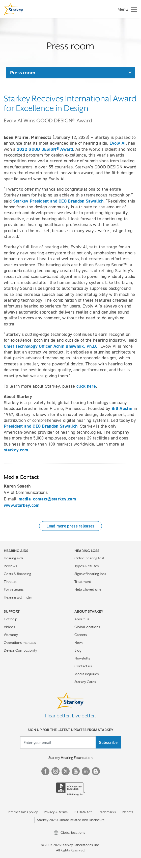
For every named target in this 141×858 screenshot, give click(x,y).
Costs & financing (17, 574)
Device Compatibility (20, 650)
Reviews (10, 566)
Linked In (86, 771)
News (78, 643)
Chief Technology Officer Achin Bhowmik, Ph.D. (50, 346)
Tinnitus (10, 582)
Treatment (82, 582)
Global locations (87, 627)
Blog (77, 650)
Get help (10, 619)
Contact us (83, 666)
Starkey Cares (85, 682)
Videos (9, 627)
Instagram (55, 771)
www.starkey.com (22, 505)
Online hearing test (89, 558)
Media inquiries (86, 674)
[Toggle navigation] (126, 9)
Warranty (11, 635)
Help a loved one (87, 589)
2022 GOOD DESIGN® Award (45, 149)
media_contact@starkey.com (47, 499)
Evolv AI (117, 143)
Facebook (45, 771)
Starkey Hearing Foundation (70, 758)
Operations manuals (20, 643)
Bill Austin (121, 408)
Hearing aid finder (18, 597)
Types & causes (86, 566)
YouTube (76, 771)
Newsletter (83, 658)
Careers (80, 635)
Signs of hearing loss (90, 574)
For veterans (13, 589)
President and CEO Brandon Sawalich (40, 426)
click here (86, 386)
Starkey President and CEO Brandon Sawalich (58, 201)
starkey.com (16, 450)
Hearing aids (13, 558)
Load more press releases (70, 526)
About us (81, 619)
